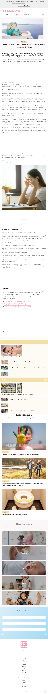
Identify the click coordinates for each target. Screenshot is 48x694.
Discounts (24, 672)
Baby (24, 662)
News (24, 653)
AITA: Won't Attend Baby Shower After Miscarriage (17, 304)
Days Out (24, 655)
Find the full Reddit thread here (10, 163)
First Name (5, 621)
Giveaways (24, 668)
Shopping (24, 670)
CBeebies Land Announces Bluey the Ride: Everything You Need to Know (26, 361)
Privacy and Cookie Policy (18, 3)
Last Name (5, 627)
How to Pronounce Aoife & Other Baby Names (11, 356)
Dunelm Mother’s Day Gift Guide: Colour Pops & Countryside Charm (25, 405)
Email (4, 615)
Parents (5, 452)
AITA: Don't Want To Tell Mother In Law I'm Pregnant (17, 301)
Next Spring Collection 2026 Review (18, 399)
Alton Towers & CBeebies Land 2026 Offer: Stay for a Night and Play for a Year (28, 367)
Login (5, 14)
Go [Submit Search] (43, 14)
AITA (6, 331)
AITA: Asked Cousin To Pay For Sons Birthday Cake (17, 306)
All (45, 379)
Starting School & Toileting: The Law (14, 515)
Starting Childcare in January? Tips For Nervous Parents (22, 374)
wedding (24, 658)
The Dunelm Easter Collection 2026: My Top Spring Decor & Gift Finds (17, 394)
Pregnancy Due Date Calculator (24, 686)
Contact (24, 684)
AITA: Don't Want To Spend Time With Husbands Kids (18, 308)
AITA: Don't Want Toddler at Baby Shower (15, 303)
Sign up (24, 634)
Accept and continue (24, 6)
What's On (24, 680)
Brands (24, 666)
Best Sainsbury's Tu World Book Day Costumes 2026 (22, 410)
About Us (24, 682)
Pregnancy (23, 660)
